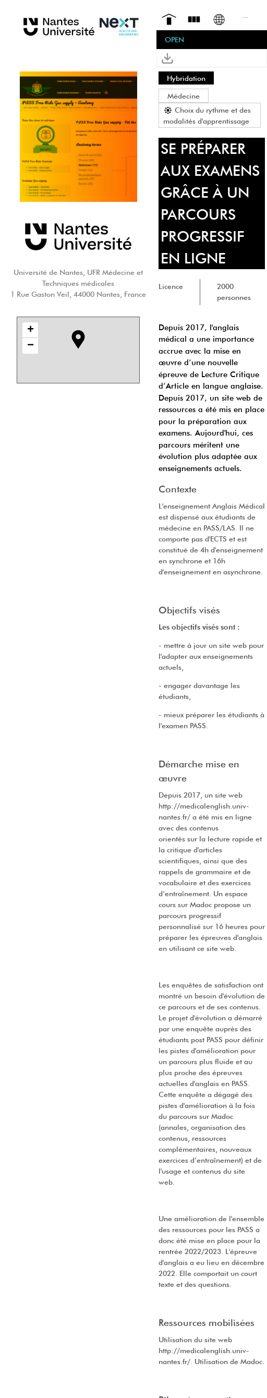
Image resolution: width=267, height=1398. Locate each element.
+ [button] (30, 330)
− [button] (30, 346)
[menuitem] (168, 18)
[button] (167, 58)
